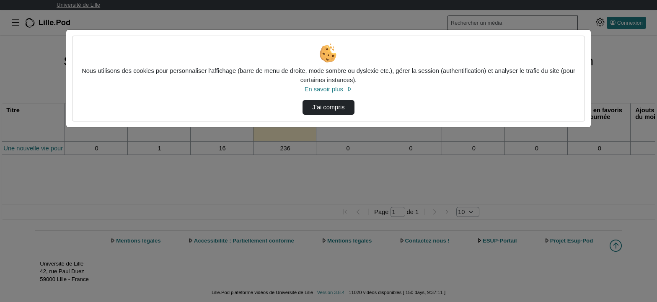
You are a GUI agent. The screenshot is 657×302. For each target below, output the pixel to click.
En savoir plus (328, 89)
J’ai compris (328, 107)
